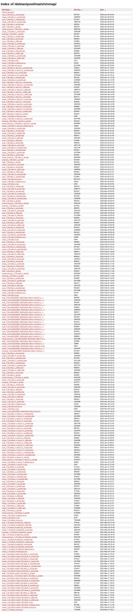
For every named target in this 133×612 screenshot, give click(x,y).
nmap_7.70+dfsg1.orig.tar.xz (12, 610)
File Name (6, 10)
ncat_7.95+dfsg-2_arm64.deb (13, 266)
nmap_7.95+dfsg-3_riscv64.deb (13, 194)
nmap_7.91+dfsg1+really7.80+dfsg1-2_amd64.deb (20, 581)
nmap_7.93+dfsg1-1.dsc (11, 518)
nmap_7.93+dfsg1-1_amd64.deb (14, 489)
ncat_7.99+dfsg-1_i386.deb (12, 41)
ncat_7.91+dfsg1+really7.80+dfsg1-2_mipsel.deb (20, 559)
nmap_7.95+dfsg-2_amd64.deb (13, 281)
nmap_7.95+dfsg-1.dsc (10, 409)
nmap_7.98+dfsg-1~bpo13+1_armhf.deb (17, 104)
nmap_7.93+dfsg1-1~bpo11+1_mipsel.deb (17, 450)
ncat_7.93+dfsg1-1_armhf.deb (13, 467)
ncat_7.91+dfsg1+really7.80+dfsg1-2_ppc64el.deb (20, 585)
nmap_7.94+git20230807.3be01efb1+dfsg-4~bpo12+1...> (23, 343)
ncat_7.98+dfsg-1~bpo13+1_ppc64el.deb (17, 68)
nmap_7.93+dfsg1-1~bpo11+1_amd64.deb (18, 435)
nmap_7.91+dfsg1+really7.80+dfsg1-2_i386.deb (19, 597)
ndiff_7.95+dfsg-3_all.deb (11, 201)
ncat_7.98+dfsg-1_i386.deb (12, 140)
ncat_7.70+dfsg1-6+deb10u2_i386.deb (16, 522)
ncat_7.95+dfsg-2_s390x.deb (12, 252)
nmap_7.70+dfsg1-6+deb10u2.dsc (14, 551)
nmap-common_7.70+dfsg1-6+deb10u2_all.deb (19, 537)
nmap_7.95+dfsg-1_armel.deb (13, 380)
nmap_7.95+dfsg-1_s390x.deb (13, 370)
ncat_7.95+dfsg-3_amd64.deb (13, 227)
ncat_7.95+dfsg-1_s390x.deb (12, 368)
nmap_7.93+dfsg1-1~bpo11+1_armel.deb (17, 431)
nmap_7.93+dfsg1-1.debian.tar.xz (14, 515)
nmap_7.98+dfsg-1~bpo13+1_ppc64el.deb (17, 70)
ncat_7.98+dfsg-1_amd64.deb (13, 135)
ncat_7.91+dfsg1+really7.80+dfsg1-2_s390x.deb (20, 595)
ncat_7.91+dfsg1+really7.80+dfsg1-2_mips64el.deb (21, 564)
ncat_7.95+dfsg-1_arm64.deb (13, 385)
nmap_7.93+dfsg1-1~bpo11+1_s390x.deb (17, 445)
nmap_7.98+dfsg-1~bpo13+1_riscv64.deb (17, 85)
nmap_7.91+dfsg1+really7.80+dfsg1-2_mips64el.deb (21, 566)
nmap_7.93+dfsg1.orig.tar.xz (12, 520)
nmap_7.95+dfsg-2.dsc (10, 295)
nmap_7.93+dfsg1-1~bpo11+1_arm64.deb (17, 423)
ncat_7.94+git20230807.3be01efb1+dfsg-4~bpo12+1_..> (23, 298)
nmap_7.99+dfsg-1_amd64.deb (13, 44)
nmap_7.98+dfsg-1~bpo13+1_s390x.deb (17, 94)
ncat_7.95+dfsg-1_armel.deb (12, 373)
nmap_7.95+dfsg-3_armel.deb (13, 210)
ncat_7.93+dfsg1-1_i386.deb (12, 496)
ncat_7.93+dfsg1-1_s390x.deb (13, 506)
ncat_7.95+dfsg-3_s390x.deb (12, 223)
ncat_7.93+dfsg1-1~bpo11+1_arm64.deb (17, 418)
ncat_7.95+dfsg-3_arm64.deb (13, 186)
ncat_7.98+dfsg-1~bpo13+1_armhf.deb (16, 102)
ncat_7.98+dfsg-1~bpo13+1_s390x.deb (16, 92)
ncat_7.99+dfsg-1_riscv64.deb (13, 15)
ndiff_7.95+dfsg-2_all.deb (11, 271)
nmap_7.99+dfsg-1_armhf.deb (13, 46)
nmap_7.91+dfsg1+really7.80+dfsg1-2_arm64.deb (20, 556)
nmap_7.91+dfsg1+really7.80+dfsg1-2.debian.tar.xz (21, 605)
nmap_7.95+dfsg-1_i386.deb (12, 397)
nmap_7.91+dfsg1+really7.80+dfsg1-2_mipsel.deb (20, 561)
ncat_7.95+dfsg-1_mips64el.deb (14, 358)
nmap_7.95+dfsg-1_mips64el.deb (14, 360)
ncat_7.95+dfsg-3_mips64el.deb (14, 196)
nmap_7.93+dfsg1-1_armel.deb (13, 484)
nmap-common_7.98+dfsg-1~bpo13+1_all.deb (19, 123)
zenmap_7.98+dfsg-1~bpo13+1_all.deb (16, 121)
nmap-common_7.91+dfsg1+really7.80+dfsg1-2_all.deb (22, 576)
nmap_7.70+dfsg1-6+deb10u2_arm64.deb (17, 547)
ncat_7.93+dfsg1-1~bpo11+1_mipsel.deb (17, 447)
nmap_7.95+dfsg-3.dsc (10, 239)
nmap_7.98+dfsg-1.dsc (10, 184)
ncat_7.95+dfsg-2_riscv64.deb (13, 242)
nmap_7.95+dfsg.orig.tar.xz (12, 406)
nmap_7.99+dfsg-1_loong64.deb (14, 56)
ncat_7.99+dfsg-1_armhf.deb (12, 39)
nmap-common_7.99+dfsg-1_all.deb (15, 29)
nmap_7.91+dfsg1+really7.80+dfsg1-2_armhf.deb (20, 588)
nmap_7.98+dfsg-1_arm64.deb (13, 152)
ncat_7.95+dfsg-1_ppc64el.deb (13, 363)
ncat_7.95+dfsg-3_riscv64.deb (13, 191)
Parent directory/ (8, 12)
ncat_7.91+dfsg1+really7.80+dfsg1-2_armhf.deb (19, 583)
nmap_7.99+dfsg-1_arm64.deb (13, 31)
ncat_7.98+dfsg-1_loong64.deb (13, 77)
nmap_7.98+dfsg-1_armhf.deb (13, 145)
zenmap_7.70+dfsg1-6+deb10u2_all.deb (17, 532)
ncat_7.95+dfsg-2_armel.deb (12, 256)
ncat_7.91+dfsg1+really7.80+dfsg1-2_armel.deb (19, 568)
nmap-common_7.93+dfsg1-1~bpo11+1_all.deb (19, 460)
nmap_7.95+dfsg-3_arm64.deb (13, 189)
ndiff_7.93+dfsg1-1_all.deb (12, 510)
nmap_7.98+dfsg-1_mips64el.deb (14, 148)
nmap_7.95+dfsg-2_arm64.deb (13, 269)
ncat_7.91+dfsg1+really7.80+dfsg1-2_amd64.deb (20, 578)
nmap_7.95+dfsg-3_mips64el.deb (14, 198)
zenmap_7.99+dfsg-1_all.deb (12, 34)
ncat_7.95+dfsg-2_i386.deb (12, 283)
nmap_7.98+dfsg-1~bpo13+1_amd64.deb (17, 119)
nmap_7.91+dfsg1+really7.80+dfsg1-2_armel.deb (20, 571)
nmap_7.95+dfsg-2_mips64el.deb (14, 249)
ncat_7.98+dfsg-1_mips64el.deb (14, 150)
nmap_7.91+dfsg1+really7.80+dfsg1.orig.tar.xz (19, 607)
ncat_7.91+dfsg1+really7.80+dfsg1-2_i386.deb (19, 593)
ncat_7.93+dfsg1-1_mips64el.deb (14, 477)
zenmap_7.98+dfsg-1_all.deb (12, 160)
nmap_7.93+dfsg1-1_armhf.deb (13, 469)
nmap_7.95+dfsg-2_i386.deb (12, 285)
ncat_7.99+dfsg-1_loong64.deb (13, 51)
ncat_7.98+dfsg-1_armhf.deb (12, 143)
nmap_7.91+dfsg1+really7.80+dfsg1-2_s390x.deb (20, 600)
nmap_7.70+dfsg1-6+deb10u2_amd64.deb (17, 542)
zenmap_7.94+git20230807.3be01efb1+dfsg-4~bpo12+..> (23, 351)
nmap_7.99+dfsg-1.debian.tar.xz (14, 63)
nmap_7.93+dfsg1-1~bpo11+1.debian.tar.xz (18, 462)
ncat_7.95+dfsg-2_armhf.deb (12, 261)
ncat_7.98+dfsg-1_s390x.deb (12, 172)
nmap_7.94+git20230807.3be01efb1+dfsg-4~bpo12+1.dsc (23, 346)
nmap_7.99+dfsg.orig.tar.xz (12, 65)
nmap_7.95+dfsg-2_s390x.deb (13, 254)
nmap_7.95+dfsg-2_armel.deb (13, 259)
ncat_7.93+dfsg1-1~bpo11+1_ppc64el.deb (17, 414)
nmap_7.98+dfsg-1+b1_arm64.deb (15, 75)
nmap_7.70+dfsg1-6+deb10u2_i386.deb (17, 525)
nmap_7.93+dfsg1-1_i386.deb (13, 498)
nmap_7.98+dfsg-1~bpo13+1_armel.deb (17, 99)
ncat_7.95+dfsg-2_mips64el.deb (14, 247)
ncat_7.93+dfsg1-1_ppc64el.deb (14, 472)
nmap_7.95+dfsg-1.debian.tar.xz (14, 404)
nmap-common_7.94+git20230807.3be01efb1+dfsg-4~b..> (23, 339)
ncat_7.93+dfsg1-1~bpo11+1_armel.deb (17, 428)
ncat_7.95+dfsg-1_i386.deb (12, 389)
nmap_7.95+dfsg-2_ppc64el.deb (14, 290)
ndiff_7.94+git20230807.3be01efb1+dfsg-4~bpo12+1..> (22, 341)
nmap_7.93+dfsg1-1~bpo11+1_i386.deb (17, 440)
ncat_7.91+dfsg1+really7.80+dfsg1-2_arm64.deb (20, 554)
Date (102, 10)
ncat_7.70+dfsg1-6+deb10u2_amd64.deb (17, 539)
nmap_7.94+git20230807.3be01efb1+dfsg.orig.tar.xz (21, 411)
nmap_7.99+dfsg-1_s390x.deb (13, 58)
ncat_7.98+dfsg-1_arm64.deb (13, 155)
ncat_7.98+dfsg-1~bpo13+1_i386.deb (16, 87)
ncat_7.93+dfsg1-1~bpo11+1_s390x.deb (17, 443)
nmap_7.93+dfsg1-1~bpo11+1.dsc (14, 464)
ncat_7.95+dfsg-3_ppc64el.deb (13, 232)
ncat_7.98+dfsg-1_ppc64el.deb (13, 177)
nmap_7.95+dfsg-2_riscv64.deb (13, 244)
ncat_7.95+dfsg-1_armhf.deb (12, 399)
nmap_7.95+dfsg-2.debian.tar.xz (14, 293)
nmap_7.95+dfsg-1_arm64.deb (13, 387)
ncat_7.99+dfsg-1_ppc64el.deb (13, 19)
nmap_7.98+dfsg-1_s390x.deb (13, 169)
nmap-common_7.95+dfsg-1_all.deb (15, 377)
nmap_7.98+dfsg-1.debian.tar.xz (14, 181)
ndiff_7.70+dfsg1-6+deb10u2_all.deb (15, 535)
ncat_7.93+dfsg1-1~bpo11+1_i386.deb (16, 438)
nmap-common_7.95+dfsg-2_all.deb (15, 273)
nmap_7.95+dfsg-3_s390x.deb (13, 225)
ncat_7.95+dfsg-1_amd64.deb (13, 392)
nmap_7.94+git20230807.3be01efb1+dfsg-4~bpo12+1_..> (23, 300)
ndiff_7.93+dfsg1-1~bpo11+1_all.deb (15, 457)
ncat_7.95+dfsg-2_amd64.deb (13, 278)
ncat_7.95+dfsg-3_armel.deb (12, 208)
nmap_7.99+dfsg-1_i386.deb (12, 48)
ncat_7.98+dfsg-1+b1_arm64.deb (14, 73)
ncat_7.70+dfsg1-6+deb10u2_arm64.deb (17, 544)
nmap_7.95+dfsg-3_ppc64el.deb (14, 235)
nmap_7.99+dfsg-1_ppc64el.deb (14, 22)
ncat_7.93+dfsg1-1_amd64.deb (13, 486)
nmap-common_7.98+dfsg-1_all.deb (15, 157)
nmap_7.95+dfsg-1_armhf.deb (13, 402)
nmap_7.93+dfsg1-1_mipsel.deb (14, 493)
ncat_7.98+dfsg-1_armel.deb (12, 167)
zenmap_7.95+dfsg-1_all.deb (12, 382)
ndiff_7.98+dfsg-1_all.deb (11, 162)
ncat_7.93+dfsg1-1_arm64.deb (13, 501)
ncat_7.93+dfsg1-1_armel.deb (13, 481)
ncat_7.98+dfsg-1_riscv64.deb (13, 131)
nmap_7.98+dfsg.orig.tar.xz (12, 179)
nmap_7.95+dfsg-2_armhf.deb (13, 264)
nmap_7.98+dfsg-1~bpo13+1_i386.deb (16, 90)
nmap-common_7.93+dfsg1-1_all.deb (16, 513)
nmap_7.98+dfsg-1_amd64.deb (13, 133)
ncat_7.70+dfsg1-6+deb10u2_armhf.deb (17, 527)
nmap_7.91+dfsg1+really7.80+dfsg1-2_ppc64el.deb (21, 590)
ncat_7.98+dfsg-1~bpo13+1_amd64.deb (17, 111)
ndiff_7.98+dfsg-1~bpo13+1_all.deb (15, 114)
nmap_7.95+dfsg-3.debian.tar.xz (14, 237)
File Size (77, 10)
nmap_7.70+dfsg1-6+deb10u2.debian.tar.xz (18, 549)
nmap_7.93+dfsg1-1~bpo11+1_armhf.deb (17, 426)
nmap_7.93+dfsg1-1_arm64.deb (14, 503)
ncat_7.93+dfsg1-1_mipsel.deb (13, 491)
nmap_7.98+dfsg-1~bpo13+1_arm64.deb (17, 109)
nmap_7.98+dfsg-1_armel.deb (13, 164)
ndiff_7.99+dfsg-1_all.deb (11, 27)
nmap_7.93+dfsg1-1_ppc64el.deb (14, 474)
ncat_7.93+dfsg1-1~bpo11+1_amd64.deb (17, 433)
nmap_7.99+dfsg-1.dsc (10, 60)
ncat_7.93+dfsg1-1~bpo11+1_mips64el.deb (18, 452)
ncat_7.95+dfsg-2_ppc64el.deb (13, 288)
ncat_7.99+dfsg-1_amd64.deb (13, 36)
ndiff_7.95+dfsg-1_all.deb (11, 375)
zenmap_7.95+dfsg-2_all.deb (12, 276)
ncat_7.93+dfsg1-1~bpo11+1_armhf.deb (17, 421)
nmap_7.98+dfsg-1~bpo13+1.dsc (14, 116)
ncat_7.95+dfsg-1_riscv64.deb (13, 353)
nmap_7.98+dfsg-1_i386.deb (12, 138)
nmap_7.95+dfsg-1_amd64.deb (13, 394)
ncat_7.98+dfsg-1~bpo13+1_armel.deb (16, 97)
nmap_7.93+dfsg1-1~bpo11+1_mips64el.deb (18, 455)
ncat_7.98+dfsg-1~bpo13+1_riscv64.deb (17, 82)
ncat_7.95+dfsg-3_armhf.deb (12, 218)
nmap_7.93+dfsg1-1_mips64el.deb (15, 479)
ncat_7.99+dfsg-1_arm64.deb (13, 24)
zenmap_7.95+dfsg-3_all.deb (12, 206)
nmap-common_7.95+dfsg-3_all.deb (15, 203)
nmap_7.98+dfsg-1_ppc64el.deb (14, 174)
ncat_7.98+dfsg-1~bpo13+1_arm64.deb (16, 106)
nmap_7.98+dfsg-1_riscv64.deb (13, 128)
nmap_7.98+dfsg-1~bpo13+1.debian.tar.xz (17, 126)
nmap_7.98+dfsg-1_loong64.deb (14, 80)
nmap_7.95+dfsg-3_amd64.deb (13, 230)
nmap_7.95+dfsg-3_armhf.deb (13, 220)
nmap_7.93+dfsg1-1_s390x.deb (13, 508)
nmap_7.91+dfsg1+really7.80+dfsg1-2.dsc (17, 602)
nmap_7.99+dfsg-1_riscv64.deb (13, 17)
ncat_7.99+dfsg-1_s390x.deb (12, 53)
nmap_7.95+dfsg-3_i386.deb (12, 215)
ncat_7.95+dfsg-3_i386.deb (12, 213)
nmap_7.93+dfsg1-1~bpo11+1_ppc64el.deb (18, 416)
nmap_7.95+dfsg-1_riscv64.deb (13, 356)
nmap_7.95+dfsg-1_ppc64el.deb (14, 365)
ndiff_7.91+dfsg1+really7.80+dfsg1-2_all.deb (18, 573)
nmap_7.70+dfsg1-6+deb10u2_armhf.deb (17, 530)
